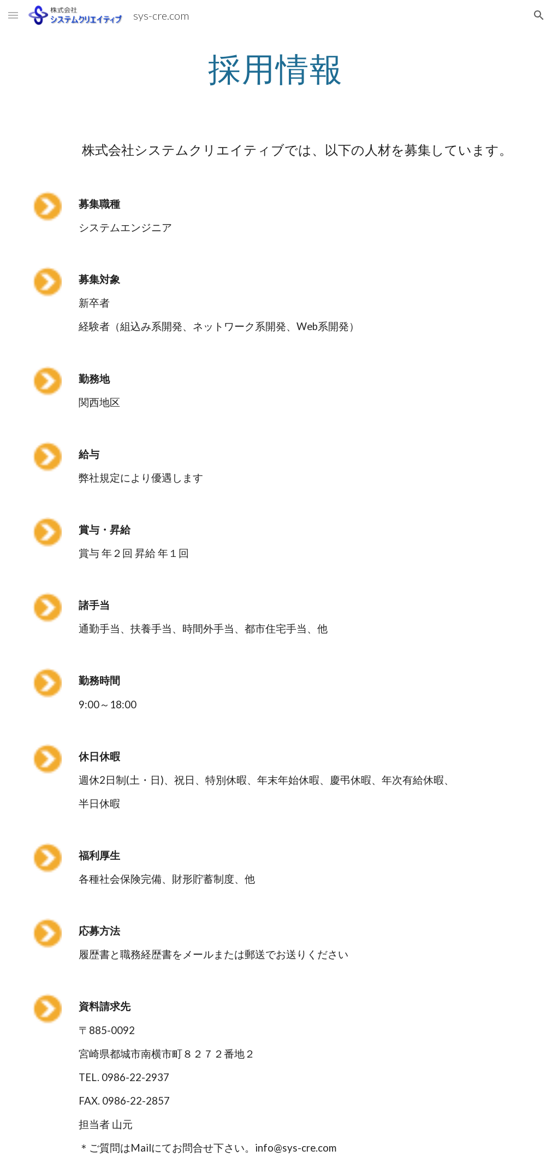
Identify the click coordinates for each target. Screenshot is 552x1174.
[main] (276, 68)
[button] (13, 15)
